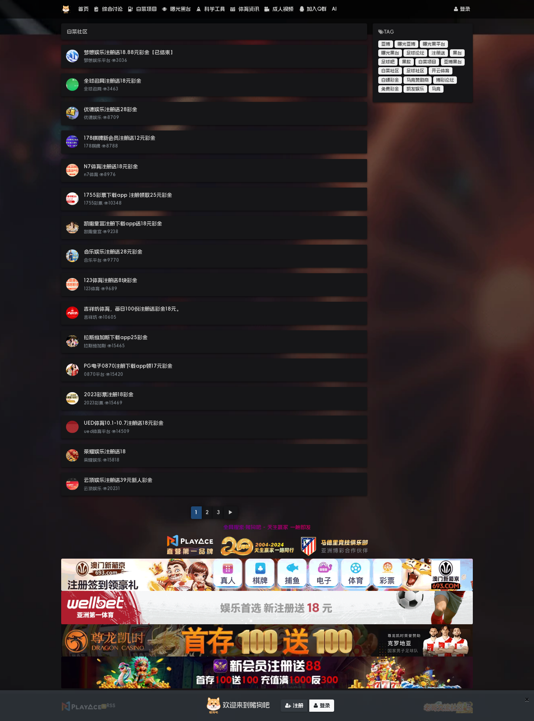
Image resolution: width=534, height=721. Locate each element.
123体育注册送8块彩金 (110, 280)
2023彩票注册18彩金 (109, 394)
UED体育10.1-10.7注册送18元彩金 (124, 423)
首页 (83, 8)
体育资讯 (244, 8)
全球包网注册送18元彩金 (112, 80)
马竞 (436, 89)
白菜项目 (142, 8)
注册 (294, 706)
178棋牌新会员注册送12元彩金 (119, 137)
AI (334, 8)
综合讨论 (108, 8)
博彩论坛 (445, 80)
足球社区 (415, 71)
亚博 (385, 44)
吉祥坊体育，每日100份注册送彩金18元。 (132, 308)
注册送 (438, 53)
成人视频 (278, 8)
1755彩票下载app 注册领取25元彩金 (128, 195)
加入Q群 (313, 9)
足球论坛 (415, 53)
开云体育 (440, 71)
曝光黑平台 (434, 44)
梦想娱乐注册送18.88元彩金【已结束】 (129, 52)
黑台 (457, 53)
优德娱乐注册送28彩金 (110, 109)
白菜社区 (390, 71)
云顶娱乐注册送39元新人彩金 (118, 480)
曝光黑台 (176, 8)
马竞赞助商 (417, 80)
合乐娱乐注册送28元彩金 (113, 251)
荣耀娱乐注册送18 (105, 451)
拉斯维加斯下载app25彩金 (116, 337)
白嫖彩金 (390, 80)
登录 (462, 8)
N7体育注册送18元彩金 (111, 166)
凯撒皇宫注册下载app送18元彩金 (123, 223)
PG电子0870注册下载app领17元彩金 (128, 365)
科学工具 (210, 8)
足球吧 (388, 62)
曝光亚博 (406, 44)
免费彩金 (390, 89)
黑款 (406, 62)
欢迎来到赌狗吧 (237, 706)
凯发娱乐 (415, 89)
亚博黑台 (453, 62)
